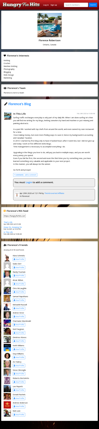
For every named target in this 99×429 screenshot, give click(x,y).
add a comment (25, 175)
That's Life (8, 222)
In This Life (19, 113)
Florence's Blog (19, 104)
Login (29, 182)
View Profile (19, 259)
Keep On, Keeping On (13, 227)
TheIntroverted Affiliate (54, 193)
